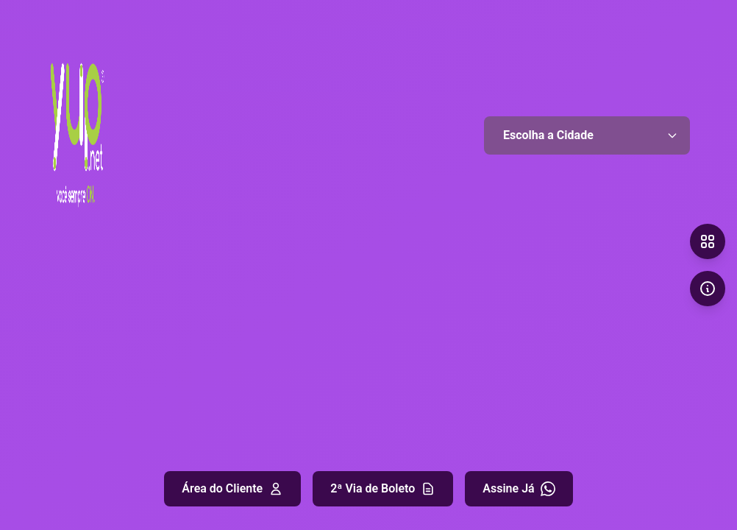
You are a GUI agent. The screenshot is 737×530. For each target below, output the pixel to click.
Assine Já (519, 488)
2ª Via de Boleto (382, 488)
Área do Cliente (232, 488)
